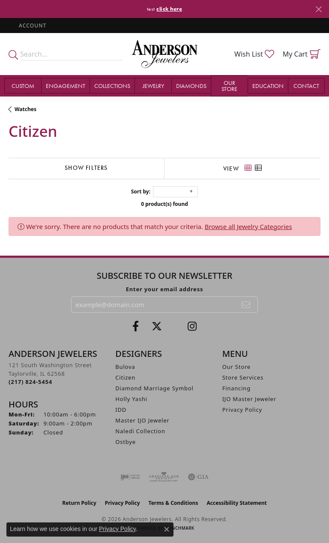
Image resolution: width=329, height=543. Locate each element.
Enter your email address (164, 289)
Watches (25, 109)
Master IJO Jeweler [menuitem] (142, 420)
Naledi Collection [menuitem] (140, 431)
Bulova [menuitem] (125, 367)
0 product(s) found (164, 204)
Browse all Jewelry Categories (248, 226)
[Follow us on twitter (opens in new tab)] (156, 326)
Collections (112, 86)
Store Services (242, 377)
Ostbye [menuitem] (125, 442)
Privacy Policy (242, 409)
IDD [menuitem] (120, 409)
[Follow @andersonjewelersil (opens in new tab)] (192, 326)
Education (268, 86)
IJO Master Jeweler (249, 399)
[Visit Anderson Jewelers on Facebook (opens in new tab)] (135, 326)
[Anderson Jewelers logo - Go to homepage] (164, 54)
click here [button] (169, 8)
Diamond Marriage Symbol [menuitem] (154, 388)
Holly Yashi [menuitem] (131, 399)
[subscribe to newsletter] (246, 304)
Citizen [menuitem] (125, 377)
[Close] (318, 9)
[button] (31, 25)
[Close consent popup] (166, 529)
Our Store (229, 86)
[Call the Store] (30, 382)
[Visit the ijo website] (130, 477)
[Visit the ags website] (164, 477)
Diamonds (191, 86)
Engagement (65, 86)
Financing (236, 388)
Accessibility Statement (236, 503)
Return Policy (79, 503)
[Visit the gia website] (198, 477)
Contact (306, 86)
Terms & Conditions (173, 503)
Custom (23, 86)
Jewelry (153, 86)
